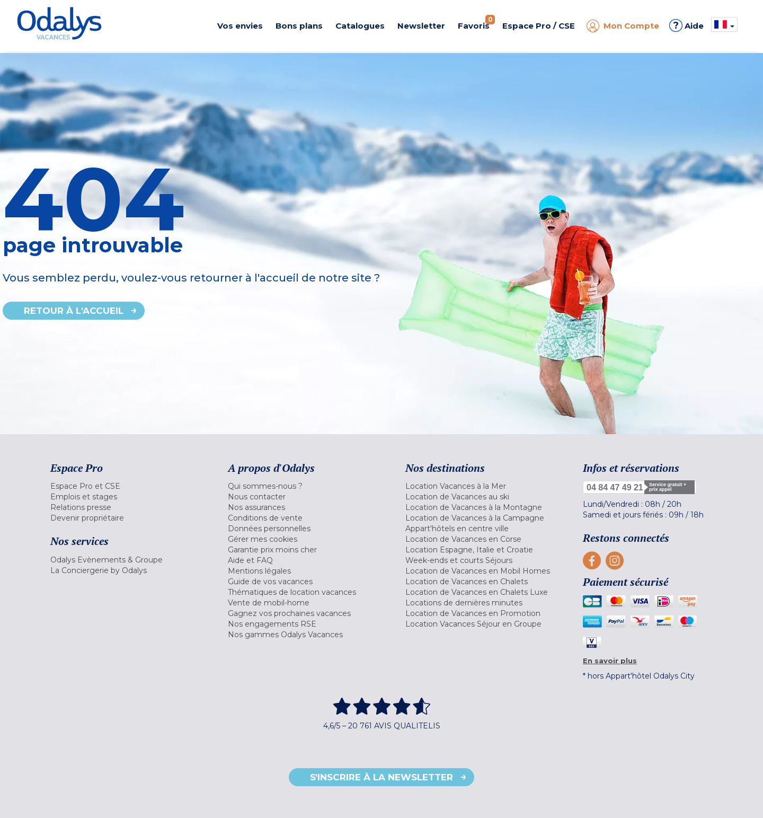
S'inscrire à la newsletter (381, 777)
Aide (686, 25)
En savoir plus (610, 660)
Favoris (476, 23)
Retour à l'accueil (73, 310)
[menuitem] (125, 486)
